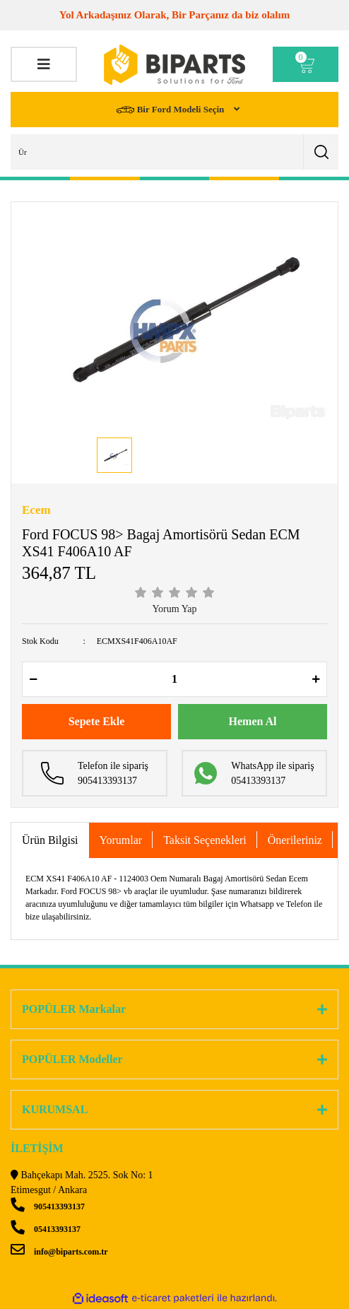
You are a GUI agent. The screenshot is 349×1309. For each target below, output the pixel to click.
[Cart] (306, 64)
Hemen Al (253, 721)
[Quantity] (174, 679)
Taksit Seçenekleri (205, 840)
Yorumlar (121, 840)
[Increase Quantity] (315, 679)
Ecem (36, 510)
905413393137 (48, 1206)
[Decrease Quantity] (33, 679)
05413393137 (46, 1229)
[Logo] (174, 65)
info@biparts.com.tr (59, 1252)
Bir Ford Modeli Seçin (171, 110)
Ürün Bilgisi (50, 840)
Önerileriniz (295, 840)
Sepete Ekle (97, 721)
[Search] (174, 152)
